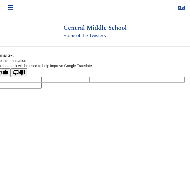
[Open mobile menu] (10, 8)
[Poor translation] (19, 72)
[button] (181, 8)
